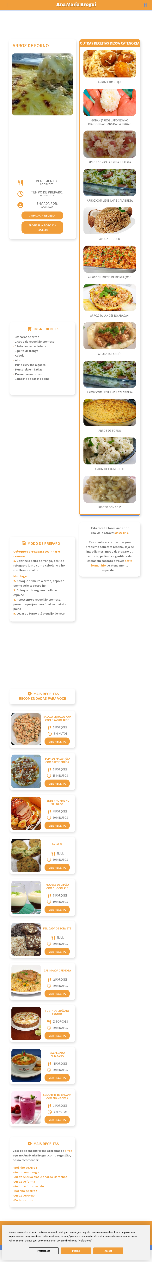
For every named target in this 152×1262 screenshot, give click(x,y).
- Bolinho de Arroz (25, 1168)
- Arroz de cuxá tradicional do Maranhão (40, 1177)
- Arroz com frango (26, 1172)
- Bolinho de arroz (25, 1191)
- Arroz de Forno (24, 1196)
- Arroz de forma (24, 1182)
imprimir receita (42, 215)
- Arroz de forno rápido (28, 1186)
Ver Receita (57, 741)
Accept (108, 1251)
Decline (76, 1251)
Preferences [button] (84, 1240)
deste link (121, 533)
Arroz (68, 1151)
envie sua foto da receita (42, 227)
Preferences (43, 1251)
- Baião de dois (23, 1200)
